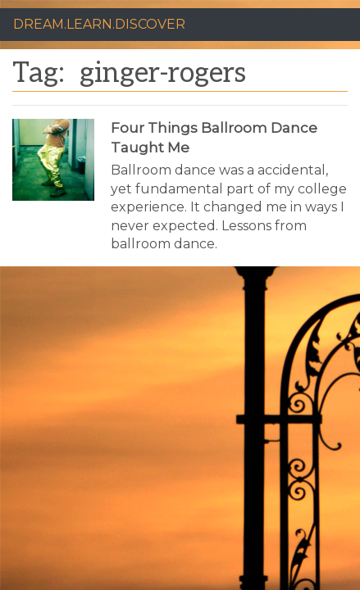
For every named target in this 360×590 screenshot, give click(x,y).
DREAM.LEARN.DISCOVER (99, 24)
